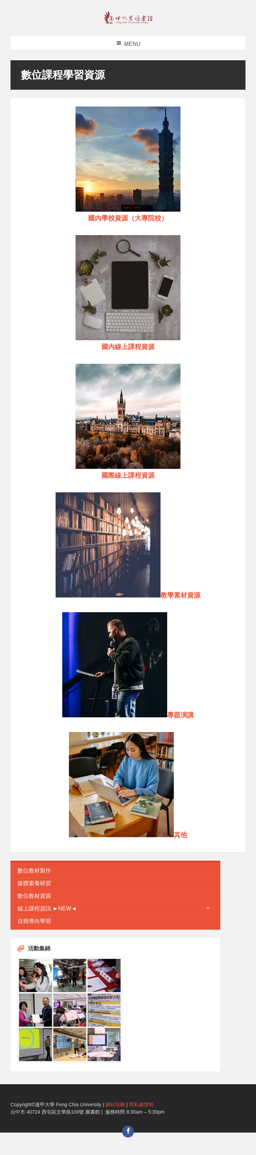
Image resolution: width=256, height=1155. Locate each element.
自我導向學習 (34, 921)
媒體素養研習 (34, 883)
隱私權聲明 (141, 1104)
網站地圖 (115, 1104)
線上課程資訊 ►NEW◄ (47, 908)
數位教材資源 (34, 896)
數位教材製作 (34, 871)
